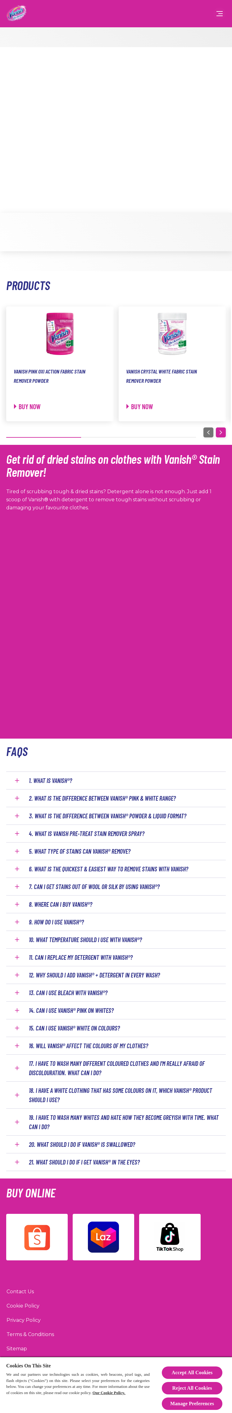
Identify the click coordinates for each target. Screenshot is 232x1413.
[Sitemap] (16, 1349)
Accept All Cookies (192, 1372)
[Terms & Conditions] (30, 1334)
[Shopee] (37, 1237)
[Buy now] (27, 406)
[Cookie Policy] (23, 1306)
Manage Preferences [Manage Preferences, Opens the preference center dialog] (192, 1403)
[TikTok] (170, 1237)
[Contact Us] (20, 1292)
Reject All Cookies (192, 1388)
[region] (116, 1385)
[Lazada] (103, 1237)
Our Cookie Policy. (109, 1392)
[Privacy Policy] (23, 1320)
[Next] (221, 432)
